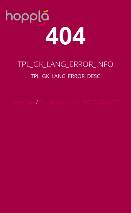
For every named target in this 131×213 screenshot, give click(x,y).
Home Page (23, 102)
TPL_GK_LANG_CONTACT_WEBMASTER (79, 102)
